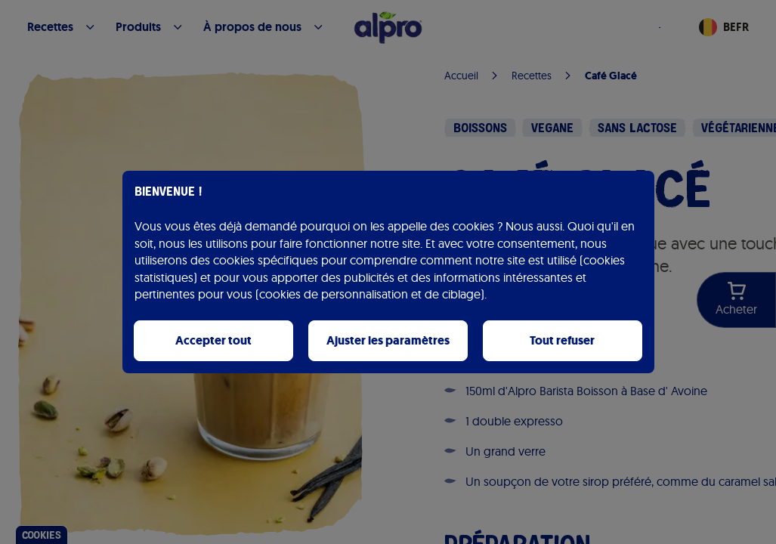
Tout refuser (562, 340)
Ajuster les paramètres (388, 340)
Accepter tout (213, 340)
